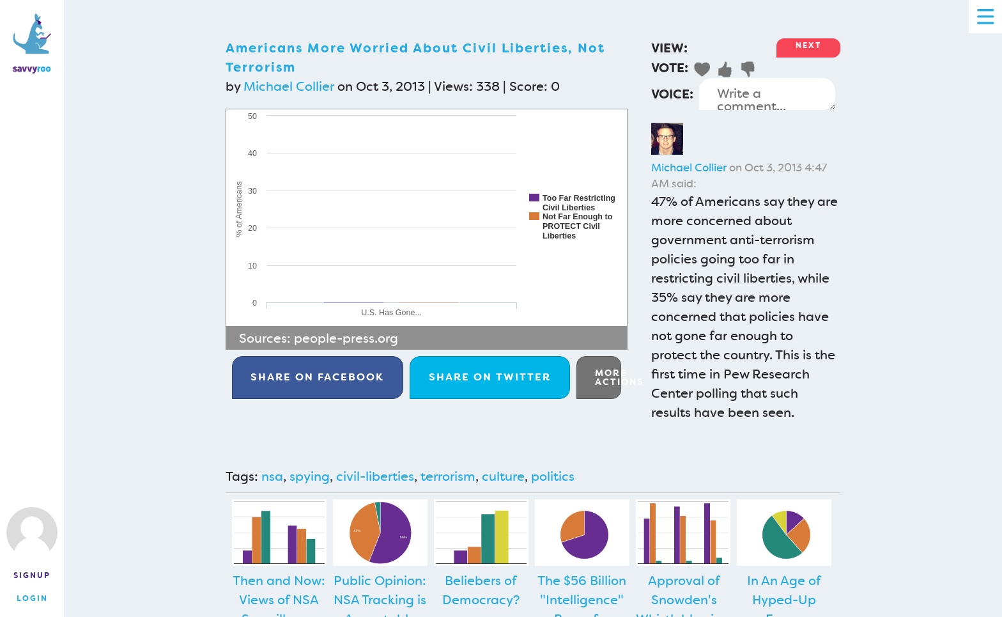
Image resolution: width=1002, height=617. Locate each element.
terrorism (447, 476)
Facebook (317, 377)
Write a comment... (767, 94)
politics (552, 476)
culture (503, 476)
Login (32, 598)
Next (808, 45)
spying (309, 476)
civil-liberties (375, 476)
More (608, 377)
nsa (272, 476)
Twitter (490, 377)
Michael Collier (288, 86)
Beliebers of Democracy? (481, 590)
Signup (31, 575)
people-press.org (346, 338)
